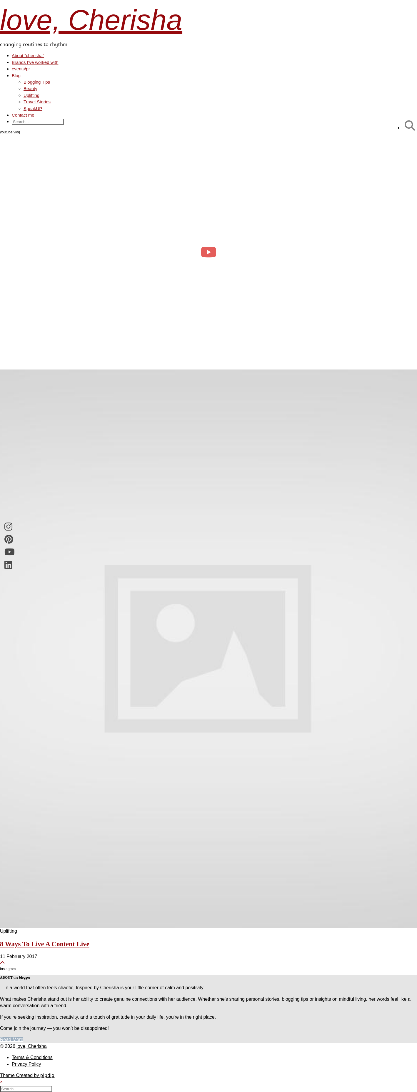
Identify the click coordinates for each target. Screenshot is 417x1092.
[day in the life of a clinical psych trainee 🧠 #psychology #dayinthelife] (208, 252)
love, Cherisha (91, 20)
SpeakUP (33, 108)
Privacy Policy (26, 1064)
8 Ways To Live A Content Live (44, 944)
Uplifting (31, 95)
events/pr (21, 68)
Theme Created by (27, 1075)
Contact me (23, 114)
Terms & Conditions (32, 1057)
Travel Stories (37, 101)
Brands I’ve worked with (35, 62)
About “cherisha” (28, 55)
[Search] (410, 125)
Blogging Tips (37, 81)
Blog (16, 75)
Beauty (30, 88)
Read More (11, 1039)
